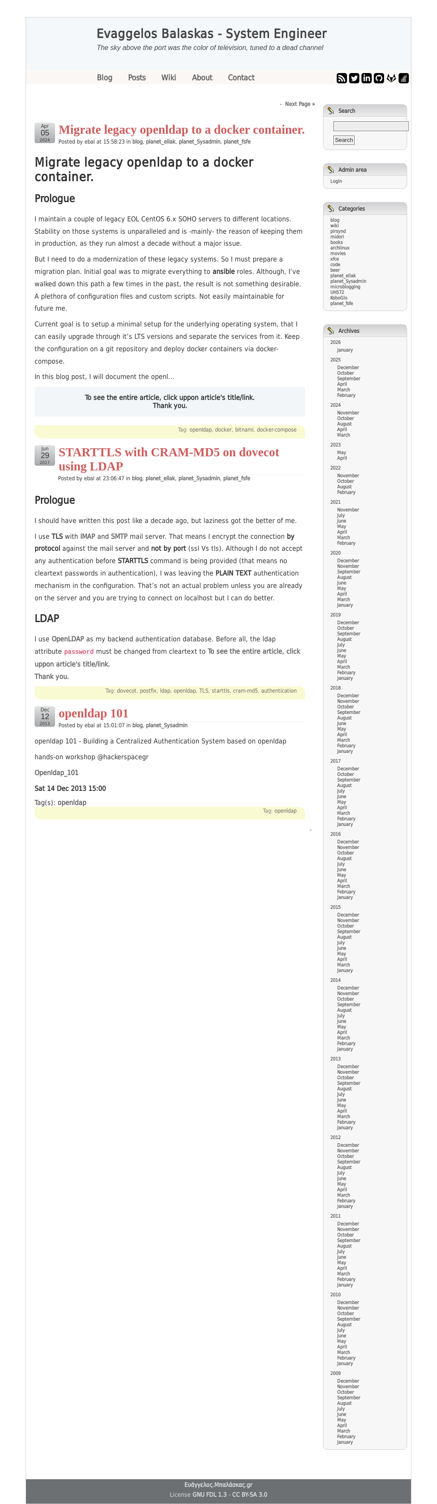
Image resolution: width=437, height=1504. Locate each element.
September (348, 379)
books (336, 242)
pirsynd (338, 231)
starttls (221, 690)
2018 (335, 688)
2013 (335, 1059)
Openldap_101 (57, 772)
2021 (335, 502)
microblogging (345, 287)
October (345, 373)
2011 (335, 1216)
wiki (334, 226)
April (342, 384)
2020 (335, 553)
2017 (335, 761)
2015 (335, 907)
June (341, 521)
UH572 (337, 292)
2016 (335, 834)
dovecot (127, 690)
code (335, 264)
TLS (203, 690)
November (348, 413)
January (345, 350)
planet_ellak (160, 141)
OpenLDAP (68, 639)
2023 (335, 445)
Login (336, 181)
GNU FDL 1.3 (209, 1494)
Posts (138, 77)
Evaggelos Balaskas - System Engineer (211, 33)
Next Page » (300, 104)
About (203, 77)
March (343, 390)
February (346, 395)
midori (337, 237)
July (341, 515)
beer (335, 270)
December (348, 367)
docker (223, 429)
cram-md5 (245, 690)
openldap (200, 429)
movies (338, 253)
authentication (279, 690)
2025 (335, 360)
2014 (335, 980)
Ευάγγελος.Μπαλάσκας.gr (218, 1484)
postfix (148, 690)
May (341, 452)
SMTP (119, 536)
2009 (335, 1373)
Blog (105, 77)
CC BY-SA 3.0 (249, 1494)
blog (137, 141)
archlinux (340, 248)
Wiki (169, 77)
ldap (165, 690)
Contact (241, 77)
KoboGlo (338, 298)
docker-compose (277, 429)
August (344, 424)
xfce (334, 259)
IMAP (87, 536)
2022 (335, 468)
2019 (335, 615)
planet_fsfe (237, 141)
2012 (335, 1137)
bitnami (244, 429)
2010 (335, 1295)
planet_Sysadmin (199, 141)
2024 (335, 405)
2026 (335, 342)
